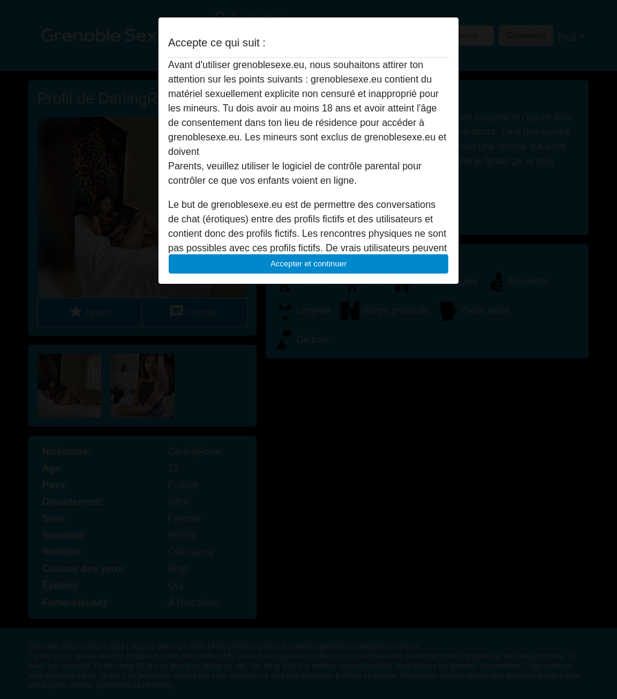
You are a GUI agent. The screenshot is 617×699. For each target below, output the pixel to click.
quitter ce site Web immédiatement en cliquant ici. (308, 151)
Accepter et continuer (309, 263)
